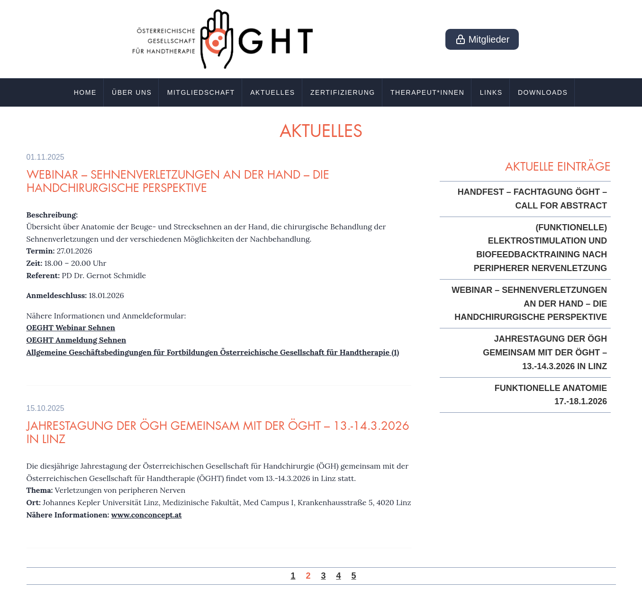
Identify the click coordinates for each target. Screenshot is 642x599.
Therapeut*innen (427, 92)
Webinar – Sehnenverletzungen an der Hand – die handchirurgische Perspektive (178, 181)
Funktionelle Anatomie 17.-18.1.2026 (551, 395)
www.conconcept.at (146, 514)
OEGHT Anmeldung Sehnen (77, 340)
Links (491, 92)
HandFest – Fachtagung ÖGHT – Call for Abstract (532, 198)
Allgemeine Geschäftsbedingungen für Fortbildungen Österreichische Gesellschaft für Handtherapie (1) (213, 352)
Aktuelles (272, 92)
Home (85, 92)
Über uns (132, 92)
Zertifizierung (342, 92)
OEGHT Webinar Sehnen (71, 327)
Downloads (543, 92)
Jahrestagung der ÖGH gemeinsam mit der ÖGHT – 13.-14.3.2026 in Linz (218, 432)
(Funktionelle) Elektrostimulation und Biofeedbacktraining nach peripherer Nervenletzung (540, 248)
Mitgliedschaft (201, 92)
